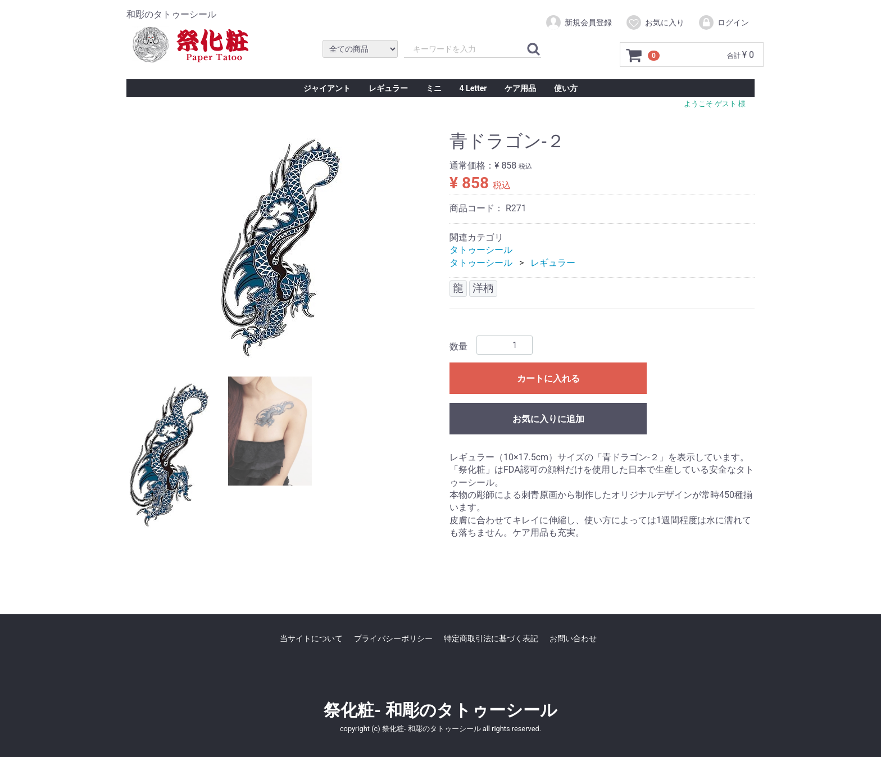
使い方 (566, 88)
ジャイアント (327, 88)
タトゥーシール (480, 249)
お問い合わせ (573, 638)
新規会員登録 (578, 22)
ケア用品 (520, 88)
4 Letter (473, 88)
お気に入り (654, 22)
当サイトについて (311, 638)
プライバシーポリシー (393, 638)
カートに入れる (548, 378)
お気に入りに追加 (548, 419)
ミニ (434, 88)
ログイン (723, 22)
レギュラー (388, 88)
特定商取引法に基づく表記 (491, 638)
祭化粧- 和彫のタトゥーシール (440, 710)
